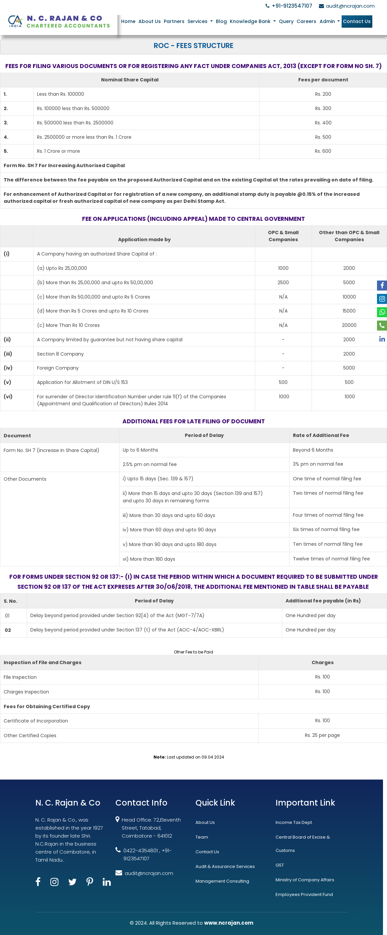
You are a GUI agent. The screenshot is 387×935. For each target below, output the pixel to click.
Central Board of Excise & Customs (303, 844)
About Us (150, 21)
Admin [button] (328, 21)
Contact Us (357, 21)
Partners (174, 21)
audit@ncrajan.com (346, 5)
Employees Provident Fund (304, 894)
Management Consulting (222, 881)
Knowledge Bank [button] (251, 21)
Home (129, 21)
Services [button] (199, 21)
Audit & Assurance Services (225, 866)
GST (280, 865)
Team (202, 837)
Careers (307, 21)
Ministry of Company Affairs (305, 880)
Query (286, 21)
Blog (221, 21)
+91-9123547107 (288, 5)
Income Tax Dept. (294, 822)
